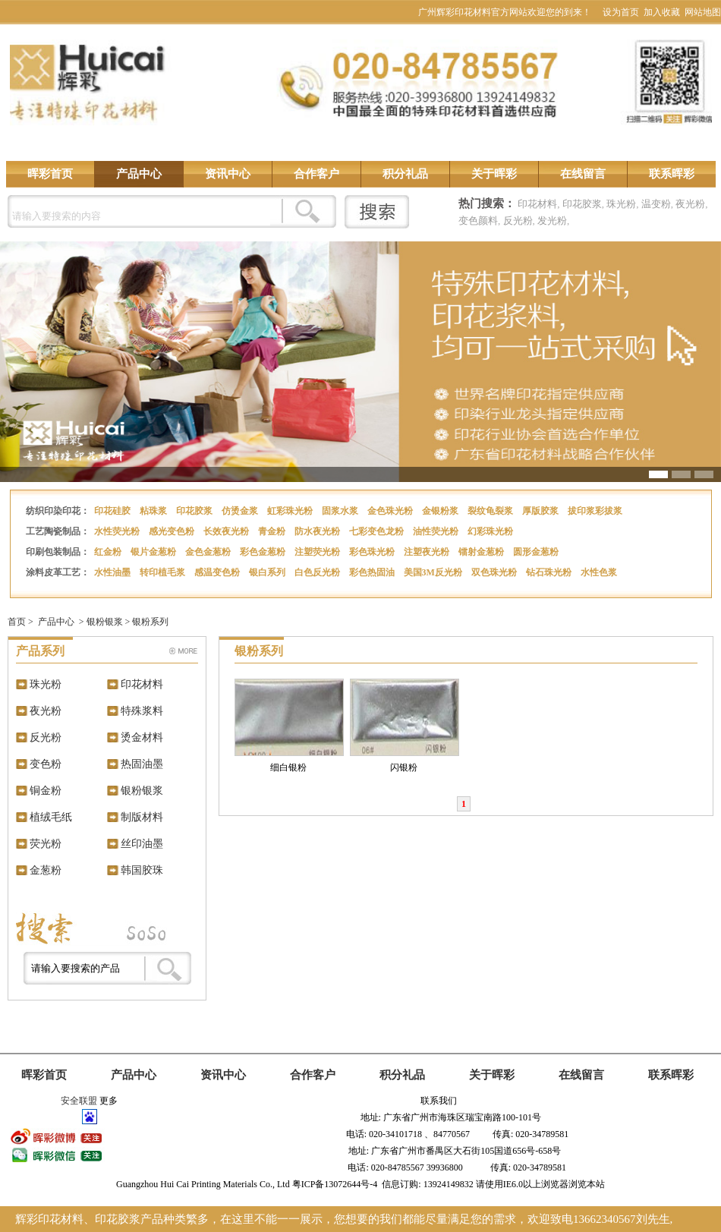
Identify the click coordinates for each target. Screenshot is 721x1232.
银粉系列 (150, 621)
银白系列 (268, 572)
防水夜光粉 (318, 531)
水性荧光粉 (118, 531)
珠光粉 (621, 204)
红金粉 (109, 552)
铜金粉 (45, 790)
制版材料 (142, 817)
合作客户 (316, 174)
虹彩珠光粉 (291, 511)
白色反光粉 (318, 572)
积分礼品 (405, 174)
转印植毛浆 (163, 572)
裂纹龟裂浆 (491, 511)
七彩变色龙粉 (377, 531)
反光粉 (518, 220)
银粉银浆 (105, 621)
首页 (17, 621)
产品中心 (139, 174)
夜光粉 (690, 204)
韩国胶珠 (142, 870)
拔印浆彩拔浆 (596, 511)
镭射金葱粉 (482, 552)
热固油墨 (142, 764)
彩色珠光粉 (373, 552)
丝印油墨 (142, 843)
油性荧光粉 (437, 531)
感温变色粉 (218, 572)
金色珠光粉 (391, 511)
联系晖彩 (671, 174)
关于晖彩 (494, 174)
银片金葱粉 (154, 552)
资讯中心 (227, 174)
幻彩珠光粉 (491, 531)
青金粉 (273, 531)
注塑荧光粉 (318, 552)
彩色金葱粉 (264, 552)
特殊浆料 (142, 711)
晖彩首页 (50, 174)
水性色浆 (600, 572)
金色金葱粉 (209, 552)
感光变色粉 (173, 531)
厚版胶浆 (541, 511)
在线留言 (583, 174)
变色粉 (45, 764)
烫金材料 (142, 737)
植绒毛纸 (51, 817)
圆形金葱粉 (537, 552)
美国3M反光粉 (434, 572)
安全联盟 (79, 1100)
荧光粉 (45, 843)
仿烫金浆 (241, 511)
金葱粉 (45, 870)
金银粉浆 (441, 511)
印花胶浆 (582, 204)
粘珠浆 (154, 511)
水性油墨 (113, 572)
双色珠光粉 (495, 572)
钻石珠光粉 (550, 572)
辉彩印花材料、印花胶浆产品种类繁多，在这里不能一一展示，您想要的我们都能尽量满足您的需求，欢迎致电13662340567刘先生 (342, 1219)
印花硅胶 (113, 511)
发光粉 (552, 220)
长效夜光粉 (227, 531)
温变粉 (656, 204)
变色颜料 (478, 220)
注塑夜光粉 (428, 552)
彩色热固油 (373, 572)
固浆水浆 (341, 511)
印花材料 (537, 204)
